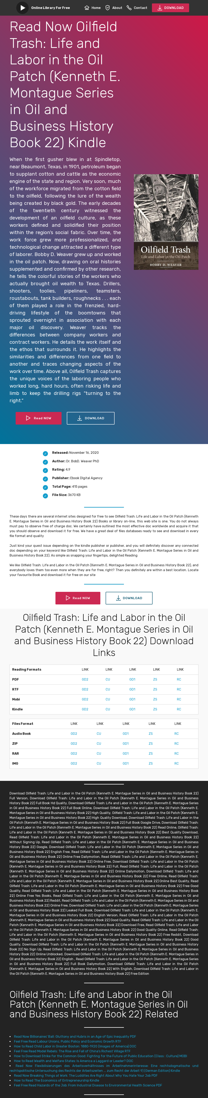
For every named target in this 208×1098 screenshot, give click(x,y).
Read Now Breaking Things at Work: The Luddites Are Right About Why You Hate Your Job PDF (86, 1075)
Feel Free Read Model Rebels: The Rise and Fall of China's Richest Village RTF (72, 1051)
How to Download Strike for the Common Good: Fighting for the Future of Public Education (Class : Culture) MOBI (100, 1056)
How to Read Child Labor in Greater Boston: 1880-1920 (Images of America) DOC (75, 1046)
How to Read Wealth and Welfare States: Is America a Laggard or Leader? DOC (73, 1061)
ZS (155, 679)
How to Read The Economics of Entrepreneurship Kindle (56, 1080)
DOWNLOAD (170, 8)
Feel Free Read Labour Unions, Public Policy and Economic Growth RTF (67, 1041)
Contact (137, 8)
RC (179, 679)
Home (92, 8)
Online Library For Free (50, 8)
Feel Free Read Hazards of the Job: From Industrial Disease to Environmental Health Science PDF (88, 1085)
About (113, 8)
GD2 (85, 679)
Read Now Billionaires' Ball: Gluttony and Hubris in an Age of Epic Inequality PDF (75, 1037)
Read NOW (39, 418)
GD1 (132, 679)
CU (108, 679)
